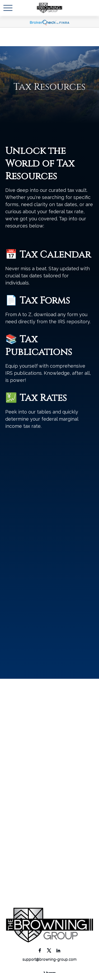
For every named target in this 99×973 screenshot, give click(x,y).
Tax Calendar (55, 254)
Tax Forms (45, 300)
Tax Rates (43, 398)
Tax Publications (38, 345)
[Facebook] (39, 950)
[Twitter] (49, 950)
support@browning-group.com (49, 959)
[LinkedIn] (58, 950)
